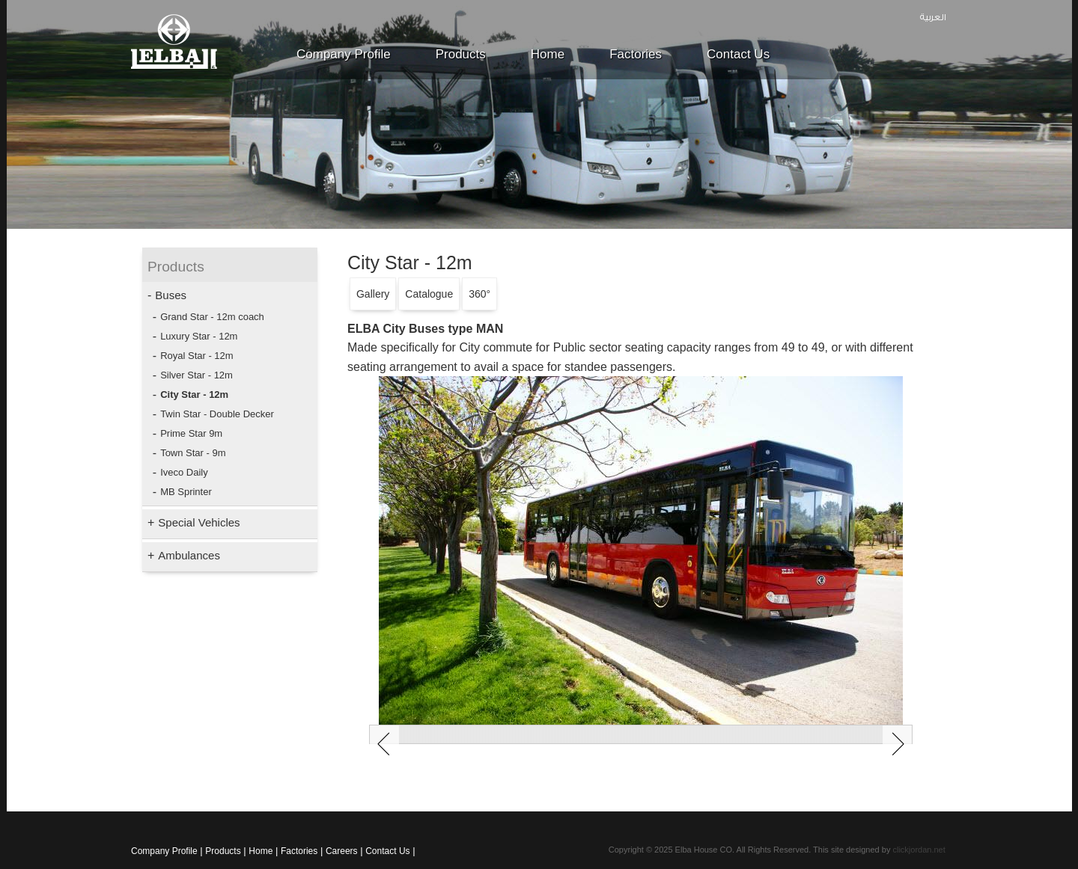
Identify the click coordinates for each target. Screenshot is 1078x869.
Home (547, 54)
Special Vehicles (199, 522)
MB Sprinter (186, 491)
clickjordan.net (918, 849)
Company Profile (343, 54)
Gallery (372, 294)
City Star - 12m (194, 394)
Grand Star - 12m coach (212, 316)
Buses (170, 295)
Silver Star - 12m (196, 375)
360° (479, 294)
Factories (635, 54)
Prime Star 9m (191, 433)
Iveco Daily (184, 472)
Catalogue (429, 294)
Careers (342, 851)
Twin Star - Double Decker (217, 414)
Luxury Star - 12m (198, 336)
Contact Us (738, 54)
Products (461, 54)
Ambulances (189, 555)
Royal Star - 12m (197, 355)
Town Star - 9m (192, 452)
